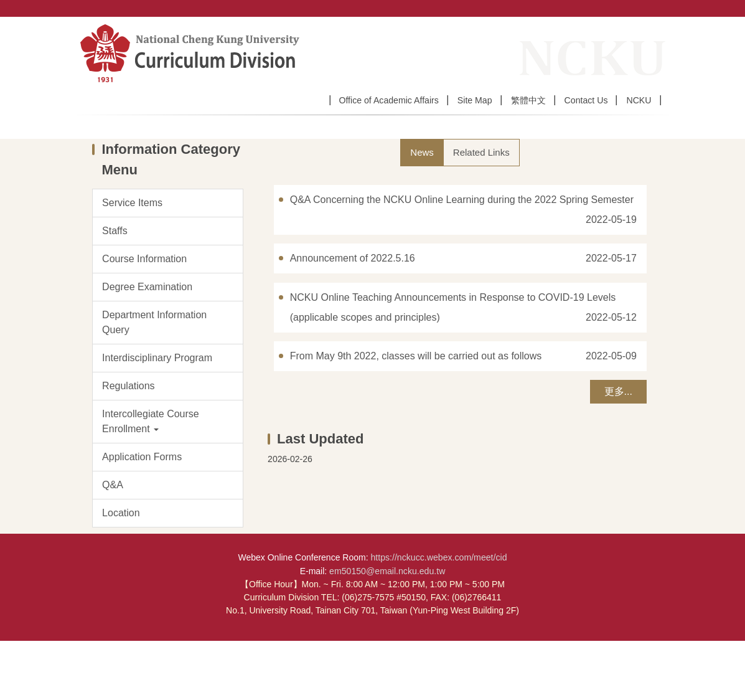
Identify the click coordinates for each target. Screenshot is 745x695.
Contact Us (586, 100)
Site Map (474, 100)
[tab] (422, 206)
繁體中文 (528, 100)
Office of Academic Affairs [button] (388, 100)
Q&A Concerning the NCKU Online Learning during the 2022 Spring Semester (462, 253)
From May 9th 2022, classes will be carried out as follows (416, 410)
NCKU (638, 100)
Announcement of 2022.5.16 (352, 312)
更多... (618, 445)
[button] (168, 476)
